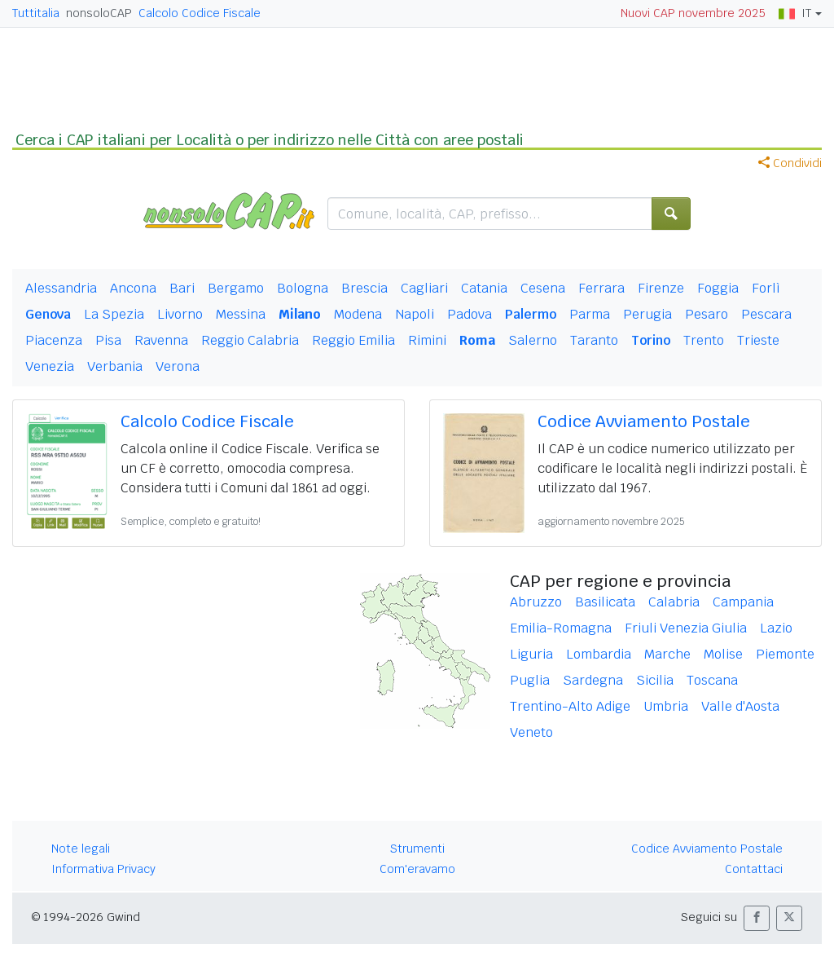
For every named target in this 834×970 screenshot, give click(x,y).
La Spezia (114, 314)
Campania (743, 602)
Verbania (115, 366)
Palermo (530, 314)
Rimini (427, 340)
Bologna (302, 288)
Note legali (80, 848)
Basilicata (605, 602)
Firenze (661, 288)
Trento (703, 340)
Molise (723, 654)
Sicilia (655, 680)
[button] (757, 918)
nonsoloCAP (99, 13)
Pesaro (706, 314)
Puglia (530, 680)
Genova (48, 314)
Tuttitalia (35, 13)
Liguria (531, 654)
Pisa (108, 340)
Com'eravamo (417, 869)
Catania (484, 288)
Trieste (758, 340)
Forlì (766, 288)
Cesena (542, 288)
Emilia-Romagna (561, 628)
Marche (667, 654)
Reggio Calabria (250, 340)
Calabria (674, 602)
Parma (589, 314)
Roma (477, 340)
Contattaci (754, 869)
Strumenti (417, 848)
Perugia (647, 314)
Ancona (133, 288)
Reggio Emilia (353, 340)
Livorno (180, 314)
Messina (241, 314)
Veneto (531, 732)
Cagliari (424, 288)
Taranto (594, 340)
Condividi (790, 163)
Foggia (718, 288)
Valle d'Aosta (740, 706)
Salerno (532, 340)
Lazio (776, 628)
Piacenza (53, 340)
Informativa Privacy (103, 869)
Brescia (364, 288)
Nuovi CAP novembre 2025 (693, 13)
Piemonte (785, 654)
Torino (650, 340)
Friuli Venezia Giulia (686, 628)
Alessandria (61, 288)
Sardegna (593, 680)
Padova (469, 314)
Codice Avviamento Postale (644, 421)
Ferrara (601, 288)
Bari (182, 288)
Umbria (665, 706)
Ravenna (161, 340)
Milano (300, 314)
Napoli (414, 314)
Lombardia (598, 654)
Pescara (766, 314)
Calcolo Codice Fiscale (199, 13)
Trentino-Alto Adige (570, 706)
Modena (358, 314)
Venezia (49, 366)
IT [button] (795, 13)
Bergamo (236, 288)
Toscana (712, 680)
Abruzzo (536, 602)
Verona (178, 366)
